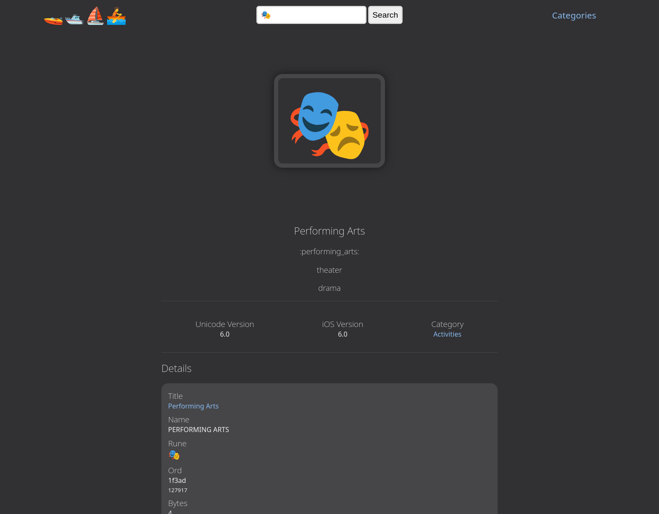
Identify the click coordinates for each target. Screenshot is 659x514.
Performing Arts (193, 406)
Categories (574, 15)
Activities (447, 334)
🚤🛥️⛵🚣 (85, 14)
